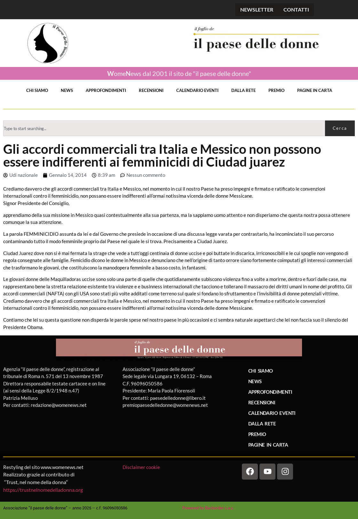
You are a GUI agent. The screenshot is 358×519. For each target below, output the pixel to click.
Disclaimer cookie (142, 467)
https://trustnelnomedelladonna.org (43, 490)
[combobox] (164, 128)
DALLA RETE (243, 90)
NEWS (67, 90)
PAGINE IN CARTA (314, 90)
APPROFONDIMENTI (106, 90)
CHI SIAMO (37, 90)
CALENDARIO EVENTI (197, 90)
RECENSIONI (151, 90)
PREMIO (276, 90)
